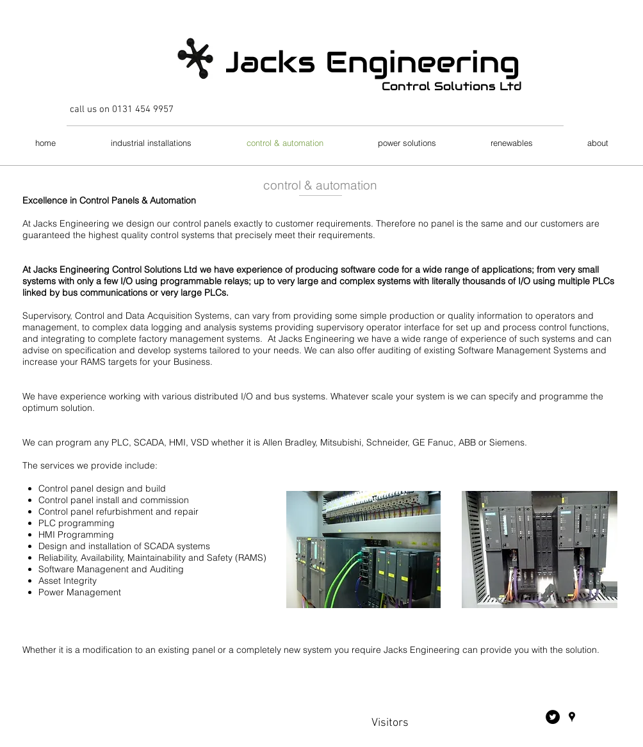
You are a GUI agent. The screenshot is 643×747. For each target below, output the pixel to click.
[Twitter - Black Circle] (553, 717)
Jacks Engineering (369, 62)
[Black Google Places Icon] (572, 717)
